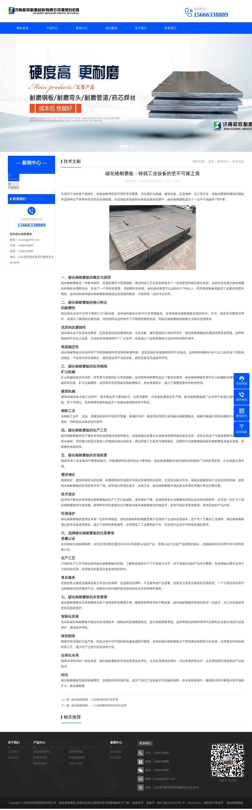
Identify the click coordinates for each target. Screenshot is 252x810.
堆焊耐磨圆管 (77, 758)
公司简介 (13, 752)
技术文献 (23, 180)
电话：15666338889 (157, 762)
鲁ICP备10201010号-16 (170, 804)
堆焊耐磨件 (40, 764)
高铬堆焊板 (40, 758)
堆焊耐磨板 (76, 752)
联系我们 (170, 28)
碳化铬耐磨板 (41, 752)
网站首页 (22, 28)
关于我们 (140, 28)
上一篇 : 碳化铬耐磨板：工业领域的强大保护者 (89, 700)
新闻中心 (81, 28)
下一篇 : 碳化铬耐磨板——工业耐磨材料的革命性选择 (94, 706)
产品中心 (52, 28)
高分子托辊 (76, 764)
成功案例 (111, 28)
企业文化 (13, 758)
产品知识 (23, 192)
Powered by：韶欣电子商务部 (205, 804)
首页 (211, 162)
